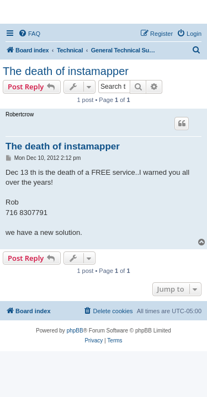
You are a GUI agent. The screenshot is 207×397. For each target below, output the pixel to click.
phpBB (75, 331)
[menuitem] (29, 33)
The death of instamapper (66, 71)
